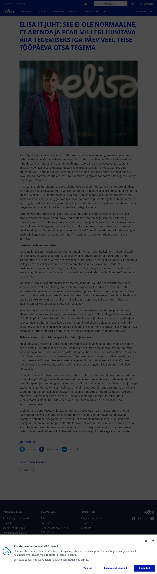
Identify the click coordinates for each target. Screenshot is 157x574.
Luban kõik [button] (144, 568)
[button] (148, 540)
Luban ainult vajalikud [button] (115, 568)
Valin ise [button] (87, 568)
